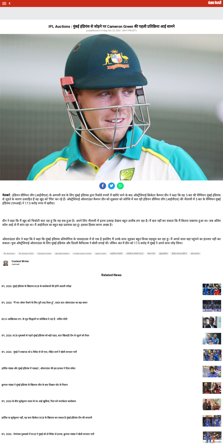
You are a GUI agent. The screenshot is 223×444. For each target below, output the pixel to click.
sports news (100, 254)
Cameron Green (44, 254)
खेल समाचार (195, 254)
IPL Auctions (9, 254)
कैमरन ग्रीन (151, 254)
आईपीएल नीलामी (116, 254)
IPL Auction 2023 (26, 254)
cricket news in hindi (82, 254)
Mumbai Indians (62, 254)
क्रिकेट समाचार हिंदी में (179, 254)
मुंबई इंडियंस (163, 254)
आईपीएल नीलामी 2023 (135, 254)
